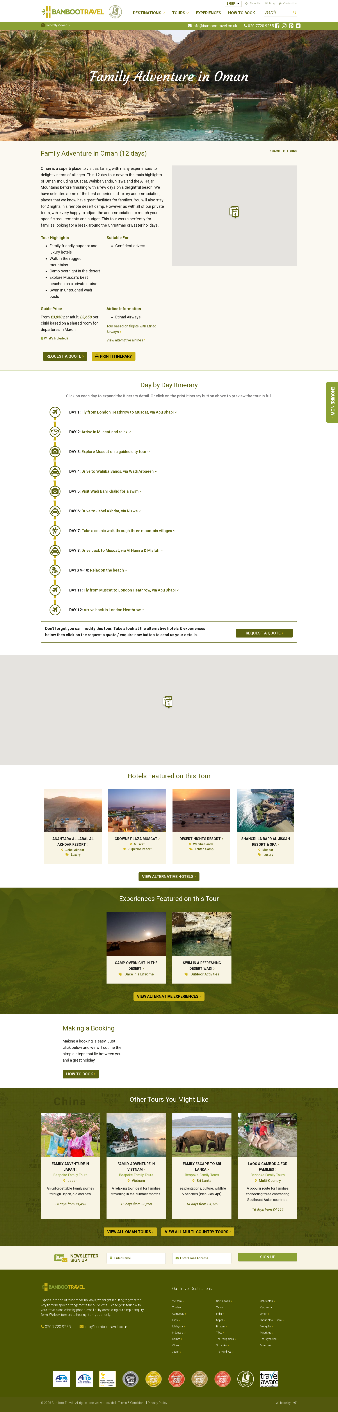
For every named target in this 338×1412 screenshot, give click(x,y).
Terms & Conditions (131, 1403)
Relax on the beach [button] (98, 570)
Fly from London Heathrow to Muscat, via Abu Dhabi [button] (123, 412)
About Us (255, 3)
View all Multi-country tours (196, 1231)
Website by (286, 1403)
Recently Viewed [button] (54, 25)
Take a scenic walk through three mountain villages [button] (122, 530)
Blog (272, 3)
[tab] (183, 412)
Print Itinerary (116, 356)
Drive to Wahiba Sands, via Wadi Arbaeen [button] (113, 471)
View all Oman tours (129, 1231)
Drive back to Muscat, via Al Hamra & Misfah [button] (116, 550)
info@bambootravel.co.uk (215, 26)
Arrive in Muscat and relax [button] (100, 432)
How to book (79, 1074)
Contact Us (290, 3)
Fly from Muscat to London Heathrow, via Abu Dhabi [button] (124, 590)
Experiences (208, 13)
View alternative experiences (168, 996)
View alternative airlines (125, 340)
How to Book (241, 13)
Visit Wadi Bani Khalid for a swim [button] (105, 491)
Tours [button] (178, 13)
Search (294, 12)
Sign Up (267, 1257)
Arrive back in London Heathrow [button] (106, 609)
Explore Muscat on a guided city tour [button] (109, 451)
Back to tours (284, 151)
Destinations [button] (147, 13)
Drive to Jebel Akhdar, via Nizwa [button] (105, 511)
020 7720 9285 (261, 26)
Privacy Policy (157, 1403)
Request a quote (63, 356)
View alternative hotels (168, 876)
